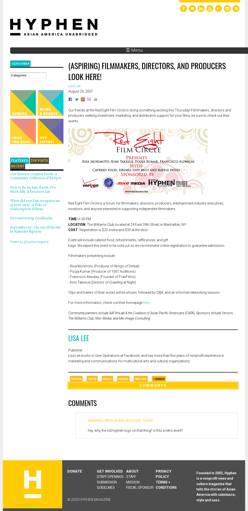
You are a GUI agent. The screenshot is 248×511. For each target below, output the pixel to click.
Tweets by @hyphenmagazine (29, 242)
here (146, 303)
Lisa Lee (78, 338)
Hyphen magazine (32, 484)
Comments (153, 385)
